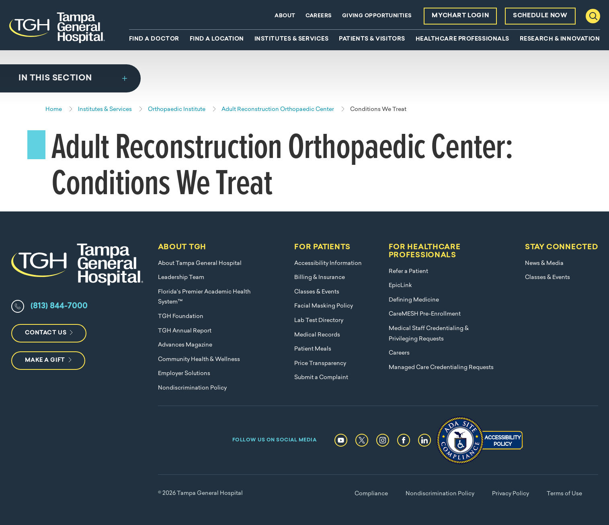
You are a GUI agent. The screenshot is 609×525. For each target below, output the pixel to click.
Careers (319, 15)
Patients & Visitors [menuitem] (372, 39)
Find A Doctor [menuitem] (154, 39)
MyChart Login (460, 16)
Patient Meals (312, 349)
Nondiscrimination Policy (192, 388)
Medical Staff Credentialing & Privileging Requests (429, 334)
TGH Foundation (180, 317)
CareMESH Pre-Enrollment (425, 314)
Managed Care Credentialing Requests (441, 368)
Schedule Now (540, 16)
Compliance (371, 494)
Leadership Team (181, 278)
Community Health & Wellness (199, 360)
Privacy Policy (510, 494)
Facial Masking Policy (323, 306)
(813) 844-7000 (59, 306)
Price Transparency (320, 364)
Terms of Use (564, 494)
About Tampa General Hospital (200, 263)
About (285, 15)
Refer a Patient (408, 272)
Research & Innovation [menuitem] (560, 39)
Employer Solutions (184, 374)
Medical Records (317, 335)
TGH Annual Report (184, 331)
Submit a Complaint (321, 378)
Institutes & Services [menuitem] (291, 39)
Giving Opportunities (377, 15)
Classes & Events (316, 292)
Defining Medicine (414, 300)
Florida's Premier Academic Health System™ (204, 297)
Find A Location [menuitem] (217, 39)
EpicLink (400, 286)
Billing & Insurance (319, 278)
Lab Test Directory (318, 321)
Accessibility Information (328, 263)
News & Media (544, 263)
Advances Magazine (185, 345)
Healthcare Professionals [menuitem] (462, 39)
